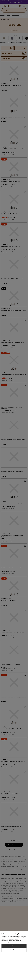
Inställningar (13, 950)
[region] (14, 942)
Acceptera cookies (14, 946)
